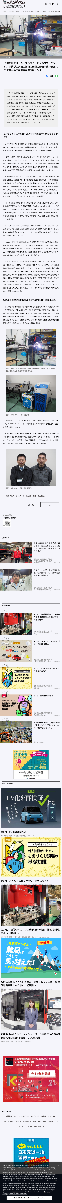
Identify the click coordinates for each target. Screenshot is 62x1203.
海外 (15, 1116)
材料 (39, 1121)
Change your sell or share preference (14, 1194)
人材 (49, 1116)
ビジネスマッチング (13, 496)
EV (5, 1121)
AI (57, 1121)
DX (19, 1127)
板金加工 (41, 496)
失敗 (45, 1121)
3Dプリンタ (35, 1116)
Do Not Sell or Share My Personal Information (30, 1190)
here (41, 1174)
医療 (34, 496)
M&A (24, 1127)
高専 (34, 1121)
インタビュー (24, 1116)
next (49, 505)
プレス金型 (27, 496)
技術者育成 (27, 1121)
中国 (55, 1116)
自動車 (43, 1116)
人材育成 (8, 1116)
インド (29, 1127)
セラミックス (39, 1127)
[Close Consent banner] (58, 1165)
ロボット (18, 1121)
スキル (10, 1121)
